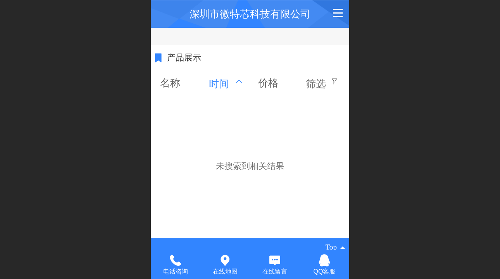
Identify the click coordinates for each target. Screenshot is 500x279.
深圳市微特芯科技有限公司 (250, 14)
